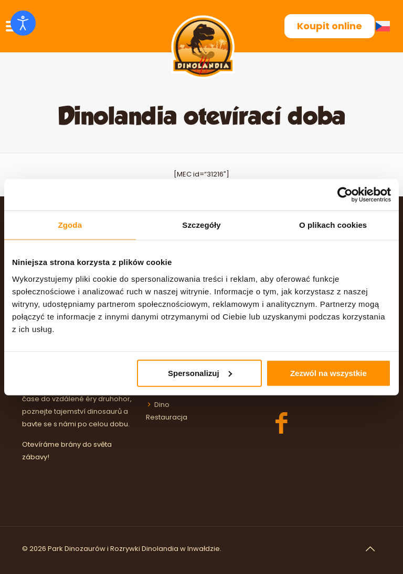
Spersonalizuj (200, 372)
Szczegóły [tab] (201, 224)
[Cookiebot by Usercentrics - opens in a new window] (345, 195)
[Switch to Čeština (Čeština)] (384, 26)
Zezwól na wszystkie (328, 372)
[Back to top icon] (370, 549)
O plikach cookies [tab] (333, 224)
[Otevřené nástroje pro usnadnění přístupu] (23, 23)
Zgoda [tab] (70, 224)
